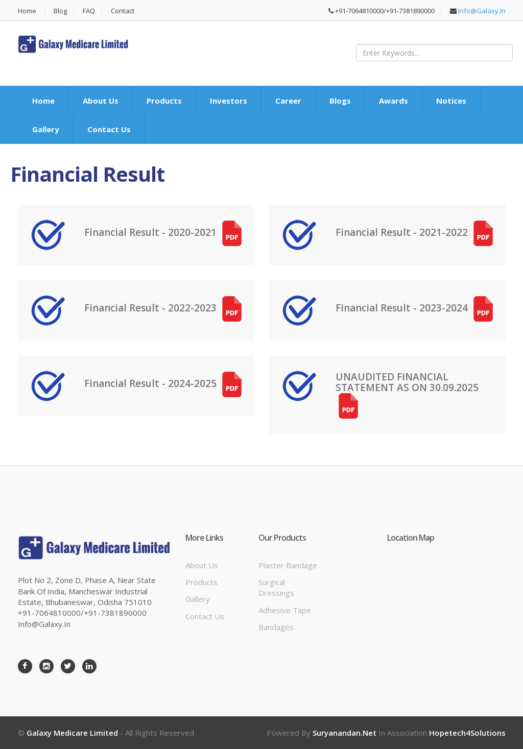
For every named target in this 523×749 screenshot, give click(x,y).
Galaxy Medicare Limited (72, 733)
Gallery (45, 129)
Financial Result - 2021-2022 (416, 232)
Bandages (276, 627)
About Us (100, 100)
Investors (228, 100)
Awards (393, 100)
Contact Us (109, 129)
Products (164, 100)
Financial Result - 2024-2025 (164, 383)
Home (27, 11)
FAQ (89, 11)
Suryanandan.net (344, 733)
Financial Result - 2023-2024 (416, 308)
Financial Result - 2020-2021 (164, 232)
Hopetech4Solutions (467, 733)
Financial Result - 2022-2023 (164, 308)
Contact (122, 11)
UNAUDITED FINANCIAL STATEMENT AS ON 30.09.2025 (408, 391)
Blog (60, 11)
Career (288, 100)
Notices (451, 100)
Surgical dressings (276, 587)
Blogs (340, 100)
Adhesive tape (284, 610)
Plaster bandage (287, 565)
